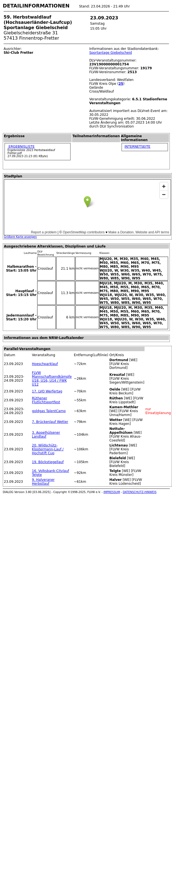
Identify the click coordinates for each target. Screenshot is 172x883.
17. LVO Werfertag (47, 391)
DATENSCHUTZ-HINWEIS (140, 492)
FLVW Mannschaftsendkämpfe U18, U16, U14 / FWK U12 (52, 378)
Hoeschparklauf (45, 364)
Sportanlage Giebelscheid (110, 53)
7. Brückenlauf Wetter (50, 422)
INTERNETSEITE (137, 147)
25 (120, 84)
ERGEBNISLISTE (21, 147)
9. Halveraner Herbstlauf (43, 482)
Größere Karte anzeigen (20, 236)
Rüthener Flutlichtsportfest (46, 400)
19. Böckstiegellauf (48, 462)
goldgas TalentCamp (49, 411)
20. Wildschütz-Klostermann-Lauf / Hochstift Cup (48, 449)
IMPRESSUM (111, 492)
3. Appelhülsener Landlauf (46, 434)
